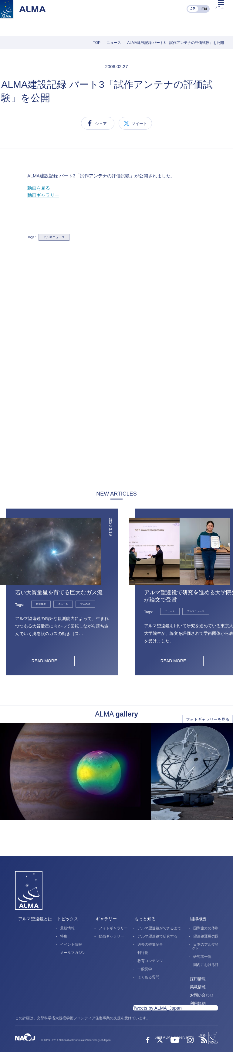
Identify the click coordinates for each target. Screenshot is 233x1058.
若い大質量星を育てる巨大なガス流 (59, 592)
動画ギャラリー (43, 195)
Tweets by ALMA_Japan (157, 1007)
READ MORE (44, 660)
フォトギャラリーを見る (207, 719)
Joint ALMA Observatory (174, 1037)
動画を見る (38, 187)
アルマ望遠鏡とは (35, 919)
